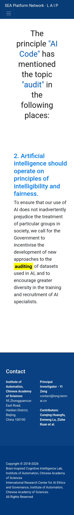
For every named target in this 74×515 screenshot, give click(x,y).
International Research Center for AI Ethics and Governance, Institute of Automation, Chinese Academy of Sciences (35, 487)
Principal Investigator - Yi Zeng (51, 386)
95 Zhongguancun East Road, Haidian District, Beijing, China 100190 (18, 410)
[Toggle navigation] (8, 13)
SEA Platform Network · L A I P (31, 5)
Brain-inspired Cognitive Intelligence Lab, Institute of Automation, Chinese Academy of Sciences (35, 473)
